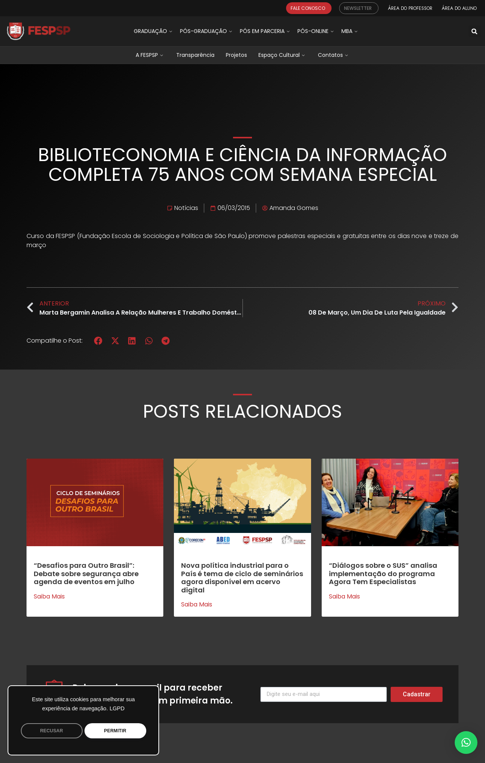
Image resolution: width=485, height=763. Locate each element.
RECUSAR (51, 730)
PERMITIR (115, 730)
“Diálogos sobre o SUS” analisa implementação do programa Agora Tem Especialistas (383, 573)
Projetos (236, 55)
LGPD (117, 708)
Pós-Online (316, 31)
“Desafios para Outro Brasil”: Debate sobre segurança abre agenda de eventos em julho (86, 573)
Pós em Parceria (265, 31)
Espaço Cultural (282, 55)
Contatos (334, 55)
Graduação (154, 31)
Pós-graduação (207, 31)
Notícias (186, 208)
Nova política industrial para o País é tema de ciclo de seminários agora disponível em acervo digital (242, 578)
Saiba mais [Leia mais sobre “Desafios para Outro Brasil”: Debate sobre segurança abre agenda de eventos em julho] (49, 597)
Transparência (195, 55)
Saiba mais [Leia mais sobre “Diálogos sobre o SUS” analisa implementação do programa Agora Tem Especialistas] (344, 597)
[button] (474, 31)
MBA (350, 31)
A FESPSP (150, 55)
